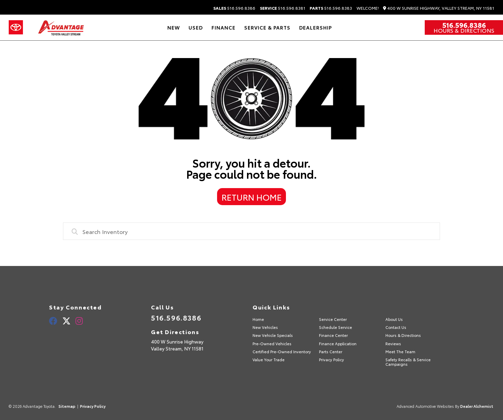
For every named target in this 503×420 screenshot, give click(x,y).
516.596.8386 (234, 8)
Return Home (252, 197)
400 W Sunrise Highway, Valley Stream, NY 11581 (438, 8)
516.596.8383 (331, 8)
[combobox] (251, 231)
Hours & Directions (463, 30)
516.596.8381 (282, 8)
